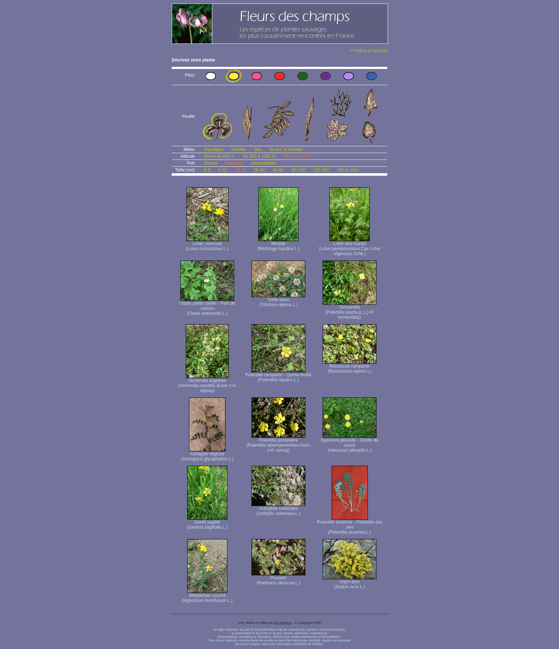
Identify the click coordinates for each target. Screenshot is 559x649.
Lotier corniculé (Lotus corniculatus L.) (207, 244)
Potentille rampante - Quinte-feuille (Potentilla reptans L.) (278, 375)
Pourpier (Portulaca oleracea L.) (278, 578)
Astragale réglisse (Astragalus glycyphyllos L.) (207, 454)
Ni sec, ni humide (285, 149)
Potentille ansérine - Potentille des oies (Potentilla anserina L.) (349, 525)
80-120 (298, 169)
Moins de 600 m (219, 156)
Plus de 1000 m (298, 156)
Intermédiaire (263, 163)
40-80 (278, 169)
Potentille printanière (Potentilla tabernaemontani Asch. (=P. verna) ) (278, 443)
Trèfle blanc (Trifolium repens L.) (278, 300)
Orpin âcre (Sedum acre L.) (349, 582)
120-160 (321, 169)
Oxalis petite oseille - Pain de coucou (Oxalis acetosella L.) (207, 306)
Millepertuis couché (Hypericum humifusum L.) (207, 596)
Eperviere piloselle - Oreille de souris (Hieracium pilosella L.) (349, 443)
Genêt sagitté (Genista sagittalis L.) (207, 523)
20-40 (259, 169)
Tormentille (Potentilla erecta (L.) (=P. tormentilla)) (349, 310)
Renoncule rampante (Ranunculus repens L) (349, 367)
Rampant (234, 163)
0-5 (207, 169)
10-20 (240, 169)
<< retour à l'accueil (368, 50)
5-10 (222, 169)
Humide (238, 149)
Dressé (211, 163)
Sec (258, 149)
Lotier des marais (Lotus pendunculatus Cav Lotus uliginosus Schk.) (349, 246)
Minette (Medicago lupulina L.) (278, 244)
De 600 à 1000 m (259, 156)
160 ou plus (348, 169)
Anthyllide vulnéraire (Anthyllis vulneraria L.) (278, 509)
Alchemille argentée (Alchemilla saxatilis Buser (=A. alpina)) (207, 383)
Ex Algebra (282, 623)
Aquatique (213, 149)
